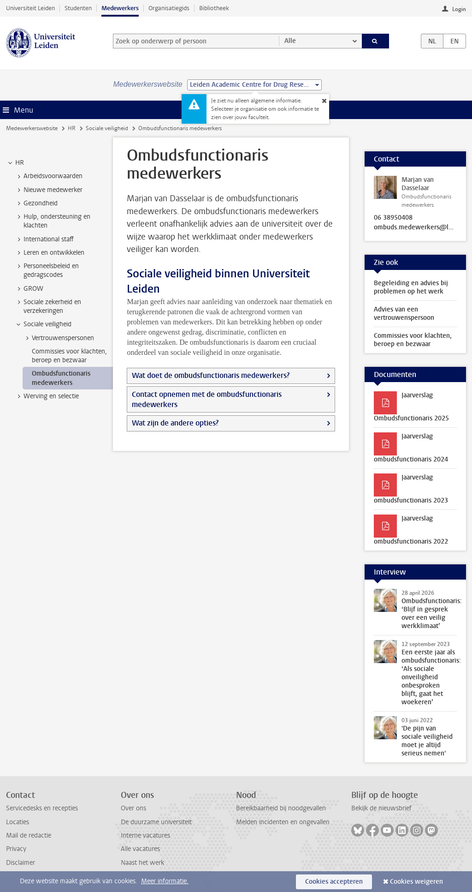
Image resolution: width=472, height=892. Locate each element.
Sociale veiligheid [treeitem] (43, 324)
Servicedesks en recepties (42, 808)
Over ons (133, 808)
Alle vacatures (140, 848)
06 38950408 (393, 218)
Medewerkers (120, 8)
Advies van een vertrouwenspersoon (404, 313)
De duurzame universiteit (156, 822)
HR (72, 128)
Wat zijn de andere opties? (175, 423)
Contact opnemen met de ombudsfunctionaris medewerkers (207, 399)
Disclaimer (20, 862)
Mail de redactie (28, 835)
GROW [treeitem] (29, 288)
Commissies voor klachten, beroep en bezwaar (413, 339)
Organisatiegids (168, 8)
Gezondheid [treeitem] (36, 203)
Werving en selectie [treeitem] (47, 396)
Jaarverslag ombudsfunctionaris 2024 (411, 448)
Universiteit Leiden (30, 8)
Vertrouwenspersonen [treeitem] (58, 338)
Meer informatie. (165, 881)
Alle (290, 40)
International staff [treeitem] (44, 239)
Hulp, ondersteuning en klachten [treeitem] (52, 221)
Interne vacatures (145, 835)
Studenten (78, 8)
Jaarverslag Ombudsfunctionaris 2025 (411, 407)
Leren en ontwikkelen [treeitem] (49, 252)
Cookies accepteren (334, 881)
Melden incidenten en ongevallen (283, 822)
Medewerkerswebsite (32, 128)
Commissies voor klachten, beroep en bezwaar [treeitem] (69, 356)
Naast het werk (142, 862)
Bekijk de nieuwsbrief (381, 808)
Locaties (17, 822)
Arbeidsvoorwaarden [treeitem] (49, 176)
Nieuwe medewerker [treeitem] (49, 190)
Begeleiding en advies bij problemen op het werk (411, 287)
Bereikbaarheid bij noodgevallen (281, 808)
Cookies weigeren (416, 881)
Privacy (16, 848)
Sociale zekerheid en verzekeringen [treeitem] (48, 306)
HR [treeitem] (15, 163)
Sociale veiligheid (107, 128)
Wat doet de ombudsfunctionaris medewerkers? (210, 375)
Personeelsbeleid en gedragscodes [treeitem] (47, 270)
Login (459, 9)
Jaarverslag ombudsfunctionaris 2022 (411, 530)
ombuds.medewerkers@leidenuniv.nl (415, 227)
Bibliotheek (214, 8)
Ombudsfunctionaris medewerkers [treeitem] (61, 378)
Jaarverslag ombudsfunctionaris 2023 (411, 489)
